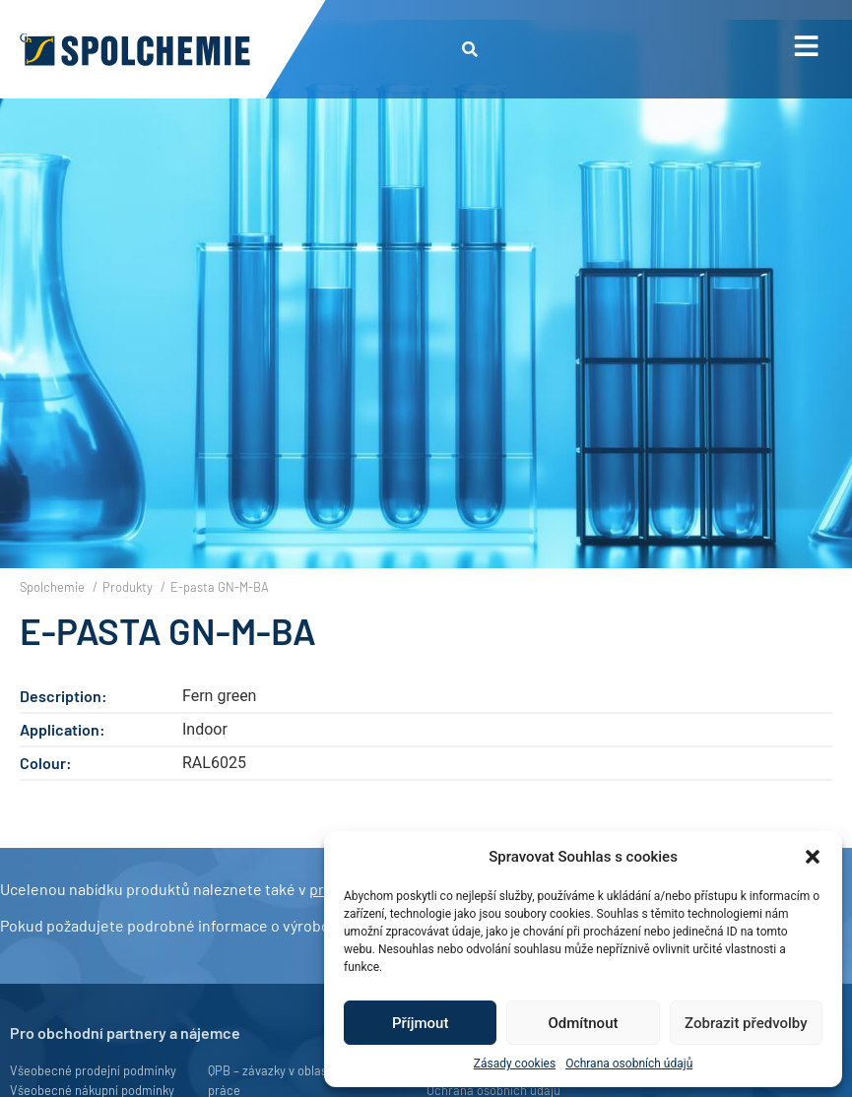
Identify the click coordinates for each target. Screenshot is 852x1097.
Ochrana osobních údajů (628, 1063)
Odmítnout (584, 1023)
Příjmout (420, 1023)
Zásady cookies (515, 1063)
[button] (812, 857)
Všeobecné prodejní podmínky (93, 1070)
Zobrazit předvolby (746, 1023)
